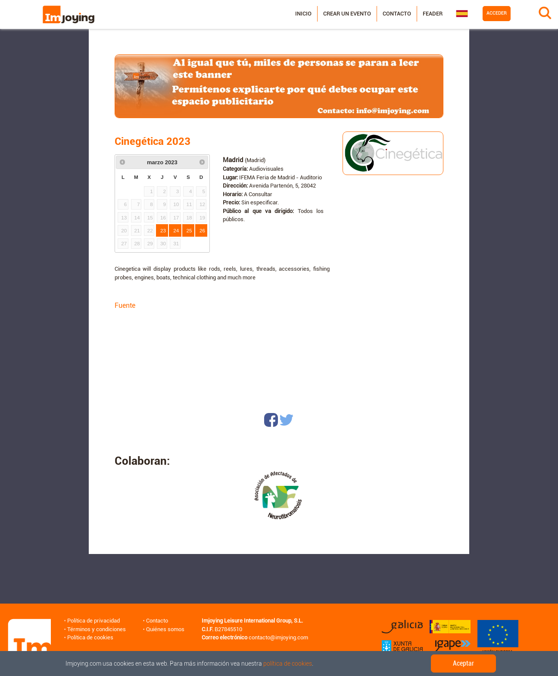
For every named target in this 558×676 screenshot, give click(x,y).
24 (176, 230)
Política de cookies (90, 637)
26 (202, 230)
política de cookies (287, 663)
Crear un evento (347, 13)
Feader (433, 13)
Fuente (125, 305)
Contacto (397, 13)
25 (189, 230)
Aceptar (463, 663)
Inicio (303, 13)
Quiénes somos (165, 629)
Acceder (496, 13)
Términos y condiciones (96, 629)
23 (163, 230)
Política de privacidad (93, 620)
